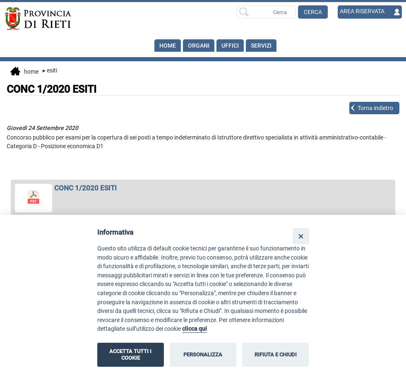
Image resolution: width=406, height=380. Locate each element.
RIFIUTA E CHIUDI (276, 354)
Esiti (50, 70)
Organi (198, 45)
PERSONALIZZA (202, 354)
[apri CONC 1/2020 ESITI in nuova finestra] (203, 188)
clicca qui (194, 328)
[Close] (301, 236)
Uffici (230, 45)
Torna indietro (375, 108)
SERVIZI (261, 45)
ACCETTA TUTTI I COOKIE (130, 354)
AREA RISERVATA (362, 11)
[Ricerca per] (266, 12)
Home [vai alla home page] (24, 72)
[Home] (44, 18)
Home (167, 45)
